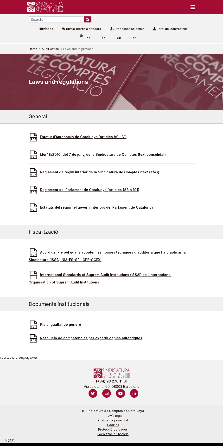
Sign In (9, 440)
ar (134, 38)
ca (88, 38)
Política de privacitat (113, 420)
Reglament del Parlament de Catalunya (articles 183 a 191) (89, 190)
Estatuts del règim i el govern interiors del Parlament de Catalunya (96, 207)
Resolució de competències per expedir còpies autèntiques (91, 338)
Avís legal (115, 416)
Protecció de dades (113, 429)
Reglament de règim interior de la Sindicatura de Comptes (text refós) (99, 172)
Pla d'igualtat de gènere (60, 324)
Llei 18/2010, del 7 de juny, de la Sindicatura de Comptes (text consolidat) (103, 154)
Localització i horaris (112, 434)
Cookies (113, 425)
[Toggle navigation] (192, 7)
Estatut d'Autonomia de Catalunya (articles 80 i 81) (83, 137)
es (103, 38)
